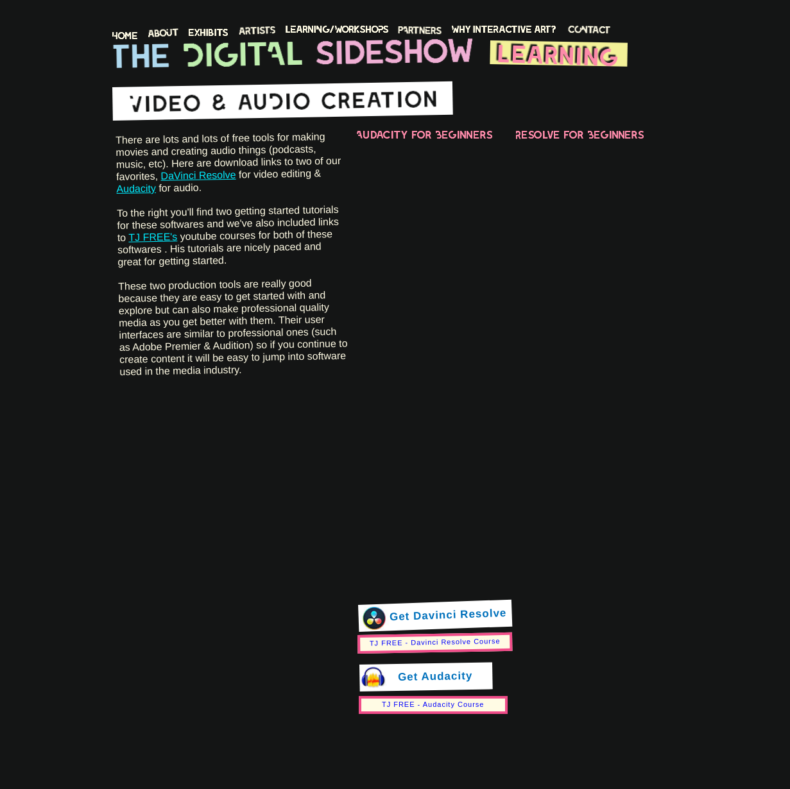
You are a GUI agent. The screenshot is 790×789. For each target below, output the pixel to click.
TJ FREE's (152, 236)
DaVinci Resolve (198, 175)
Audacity (136, 188)
